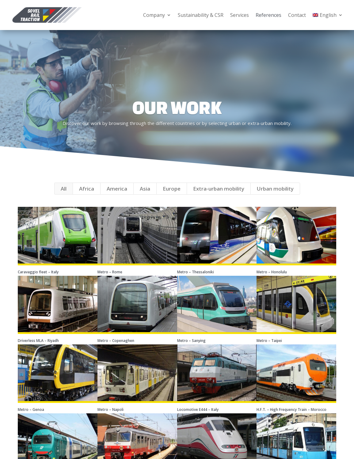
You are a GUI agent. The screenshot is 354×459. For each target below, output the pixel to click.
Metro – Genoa (31, 417)
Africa (86, 196)
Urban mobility (275, 196)
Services (239, 15)
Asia (145, 196)
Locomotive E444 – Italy (198, 417)
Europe (172, 196)
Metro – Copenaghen (115, 348)
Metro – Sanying (191, 348)
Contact (297, 15)
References (268, 15)
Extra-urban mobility (218, 196)
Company (154, 15)
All (64, 196)
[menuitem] (328, 15)
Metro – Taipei (269, 348)
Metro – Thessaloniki (195, 280)
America (117, 196)
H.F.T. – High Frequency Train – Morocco (291, 417)
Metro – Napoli (110, 417)
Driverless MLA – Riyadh (38, 348)
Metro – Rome (109, 280)
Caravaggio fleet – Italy (38, 280)
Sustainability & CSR (200, 15)
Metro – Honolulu (272, 280)
